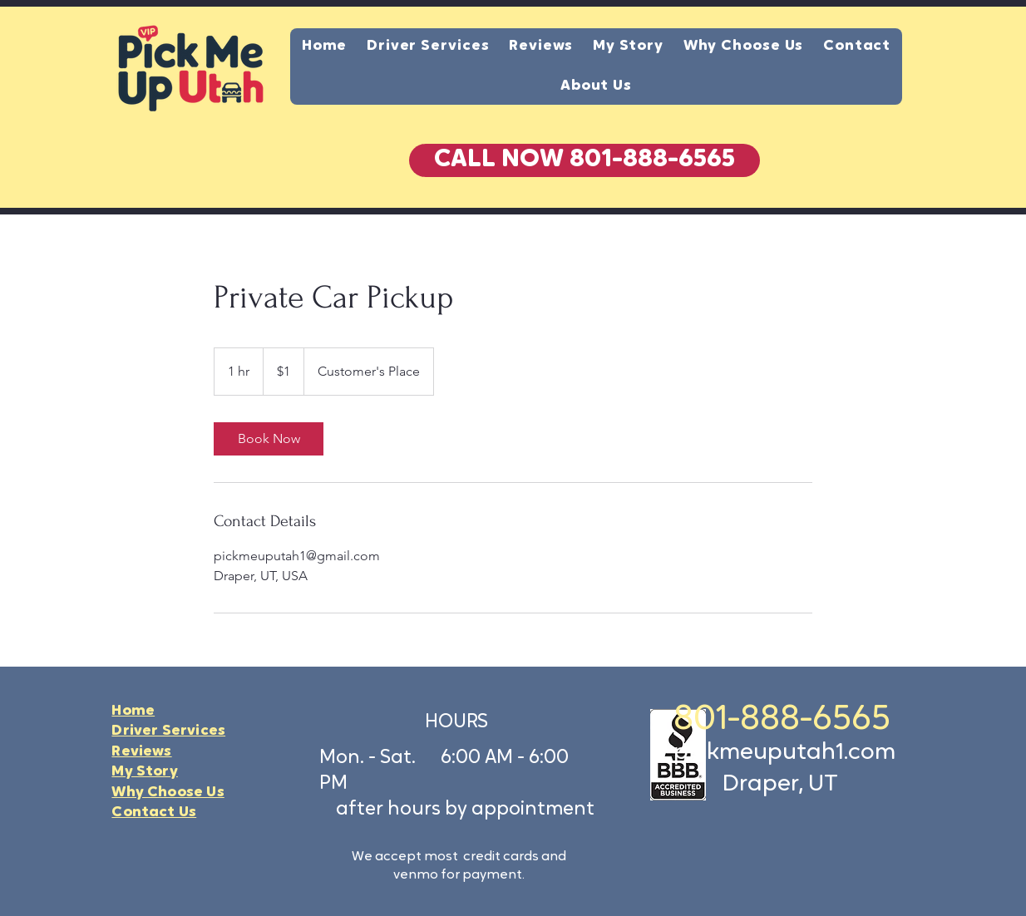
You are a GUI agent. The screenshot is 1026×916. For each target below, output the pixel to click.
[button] (584, 160)
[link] (268, 439)
